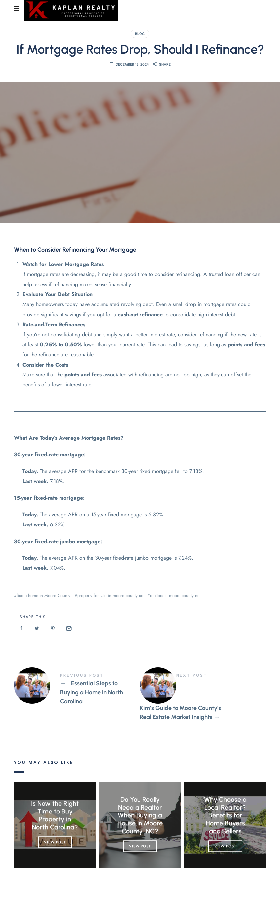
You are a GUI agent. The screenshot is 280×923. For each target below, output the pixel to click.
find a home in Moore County (43, 595)
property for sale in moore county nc (110, 595)
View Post (55, 842)
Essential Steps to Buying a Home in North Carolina (77, 690)
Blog (140, 34)
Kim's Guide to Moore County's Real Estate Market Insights (203, 697)
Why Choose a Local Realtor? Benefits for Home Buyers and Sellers (225, 815)
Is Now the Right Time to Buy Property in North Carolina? (55, 815)
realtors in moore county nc (174, 595)
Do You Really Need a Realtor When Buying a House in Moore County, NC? (140, 815)
